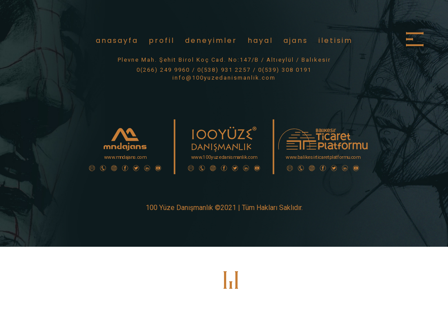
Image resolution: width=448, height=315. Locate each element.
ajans (296, 40)
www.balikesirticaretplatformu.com (323, 157)
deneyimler (211, 40)
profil (162, 40)
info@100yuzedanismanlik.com (224, 77)
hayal (260, 40)
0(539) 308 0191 (285, 69)
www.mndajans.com (125, 157)
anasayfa (117, 40)
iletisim (335, 40)
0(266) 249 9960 (163, 69)
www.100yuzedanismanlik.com (224, 157)
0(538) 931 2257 (224, 69)
